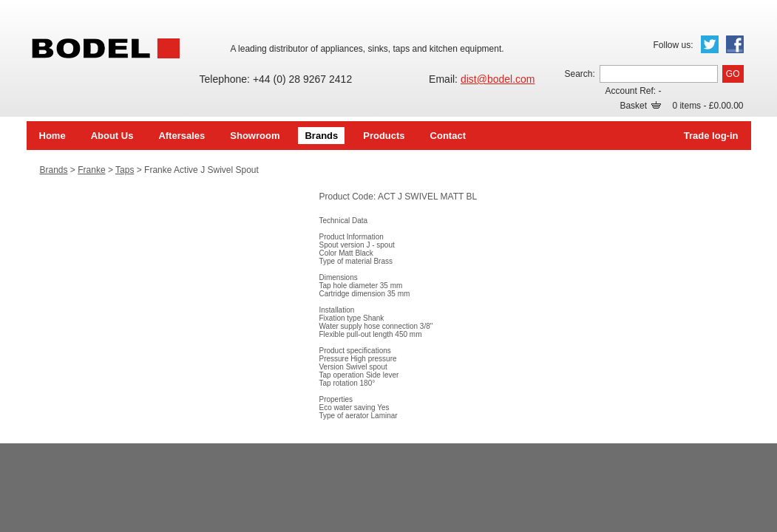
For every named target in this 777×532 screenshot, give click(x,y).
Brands (321, 135)
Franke (91, 170)
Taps (124, 170)
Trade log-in (711, 135)
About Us (112, 135)
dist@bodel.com (498, 79)
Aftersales (181, 135)
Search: (579, 74)
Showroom (254, 135)
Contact (448, 135)
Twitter (710, 44)
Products (383, 135)
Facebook (735, 44)
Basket (640, 105)
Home (52, 135)
